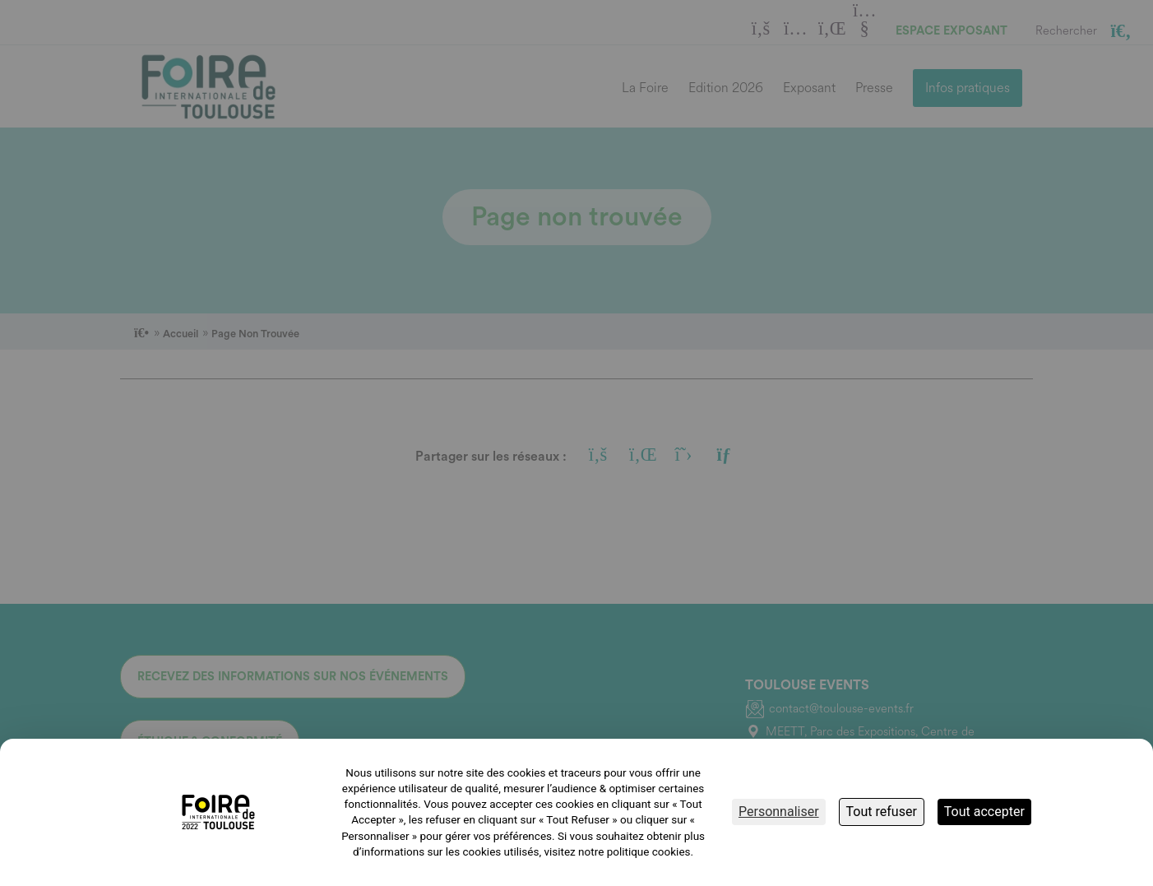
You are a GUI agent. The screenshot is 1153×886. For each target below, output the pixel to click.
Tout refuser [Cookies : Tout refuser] (881, 811)
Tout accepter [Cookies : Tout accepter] (984, 811)
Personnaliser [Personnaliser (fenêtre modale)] (779, 811)
